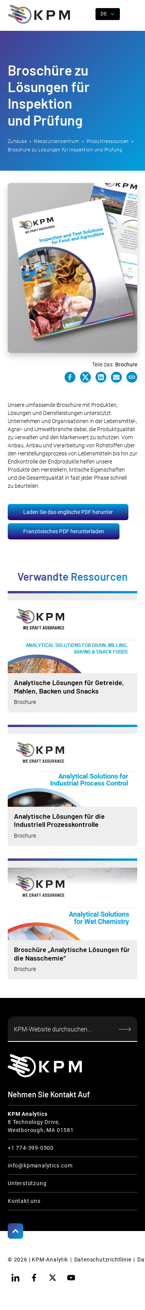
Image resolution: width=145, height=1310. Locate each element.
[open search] (86, 14)
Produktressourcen (108, 141)
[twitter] (52, 1277)
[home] (39, 14)
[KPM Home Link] (45, 1065)
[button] (131, 14)
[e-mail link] (116, 377)
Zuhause (17, 141)
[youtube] (71, 1277)
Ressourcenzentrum (56, 141)
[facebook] (34, 1277)
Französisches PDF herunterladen (63, 531)
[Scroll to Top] (15, 1231)
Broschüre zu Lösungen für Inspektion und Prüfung (65, 150)
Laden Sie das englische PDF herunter (68, 512)
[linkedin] (15, 1277)
